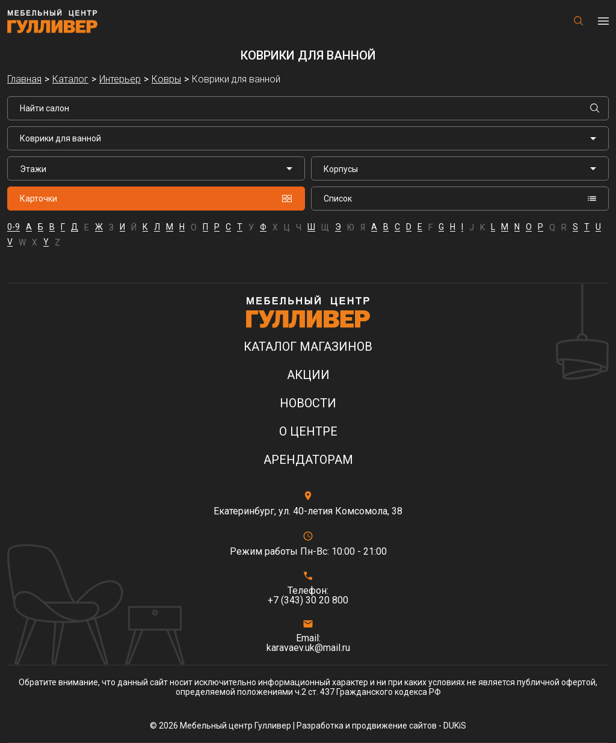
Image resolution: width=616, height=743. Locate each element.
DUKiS (454, 725)
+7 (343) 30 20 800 (308, 600)
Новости (308, 403)
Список (460, 198)
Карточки (156, 198)
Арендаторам (308, 460)
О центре (308, 432)
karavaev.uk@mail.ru (308, 648)
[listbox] (156, 168)
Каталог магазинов (308, 347)
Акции (308, 375)
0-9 (13, 227)
